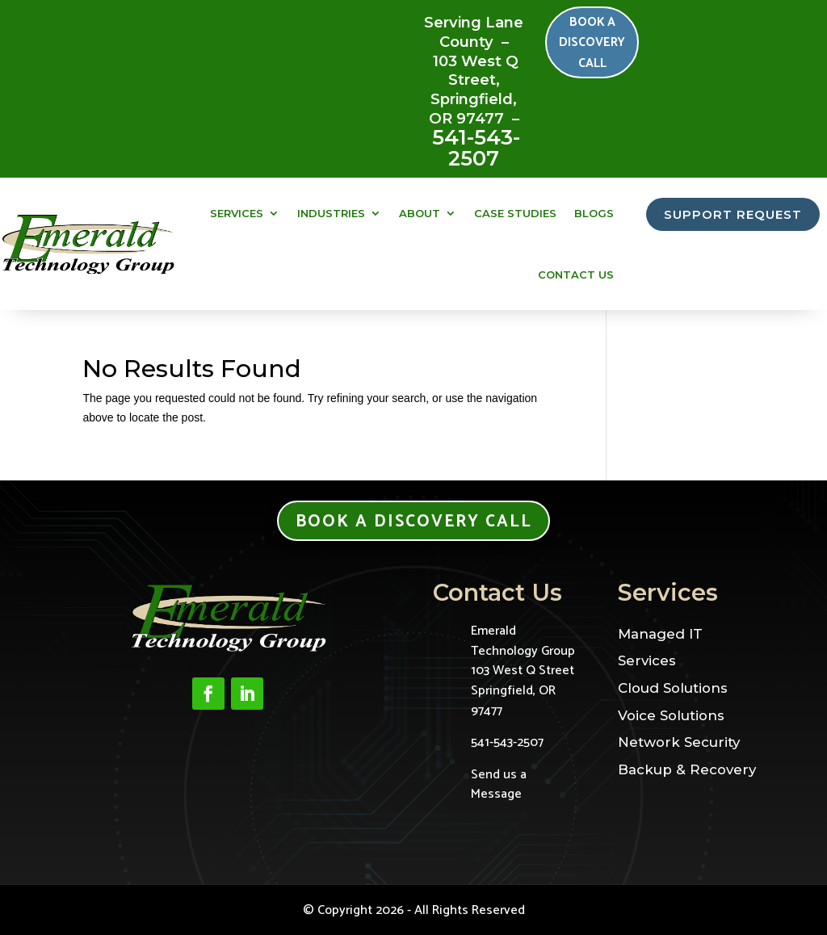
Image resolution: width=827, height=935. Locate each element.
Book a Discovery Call (595, 45)
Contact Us (576, 274)
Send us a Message (499, 784)
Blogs (594, 213)
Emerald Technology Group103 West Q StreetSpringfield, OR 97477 (523, 671)
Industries (331, 213)
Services (236, 213)
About (419, 213)
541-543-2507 (476, 147)
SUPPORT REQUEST (733, 215)
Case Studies (515, 213)
